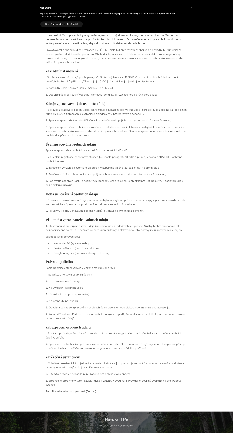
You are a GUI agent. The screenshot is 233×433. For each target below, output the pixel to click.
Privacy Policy (107, 425)
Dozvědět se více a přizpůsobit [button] (61, 24)
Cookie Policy (125, 425)
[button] (191, 7)
